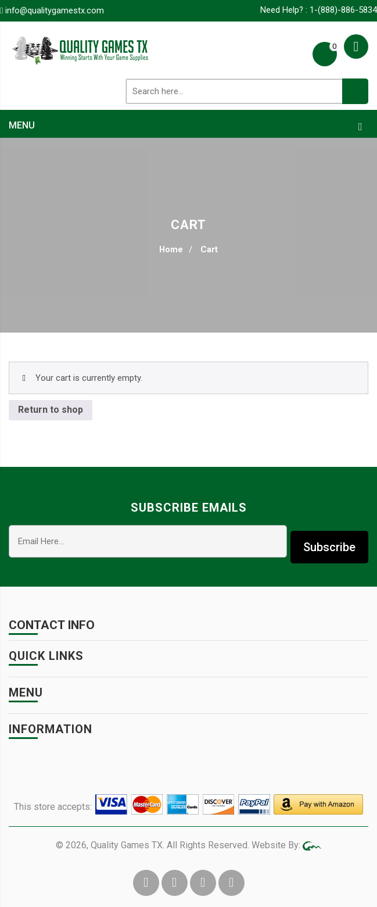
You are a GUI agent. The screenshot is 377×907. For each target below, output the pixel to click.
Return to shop (50, 409)
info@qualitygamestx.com (55, 10)
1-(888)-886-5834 (343, 10)
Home (171, 249)
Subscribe (329, 541)
